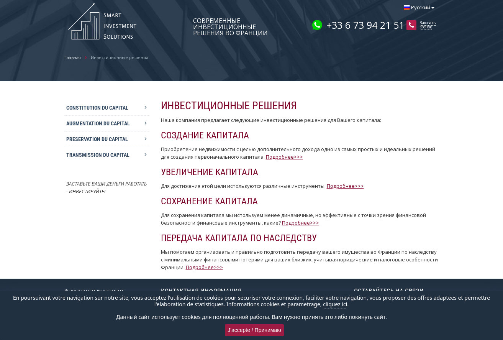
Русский (419, 7)
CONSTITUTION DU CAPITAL (97, 108)
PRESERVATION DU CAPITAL (97, 139)
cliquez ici (335, 304)
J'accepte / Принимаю (254, 330)
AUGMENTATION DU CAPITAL (98, 123)
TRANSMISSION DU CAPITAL (97, 155)
